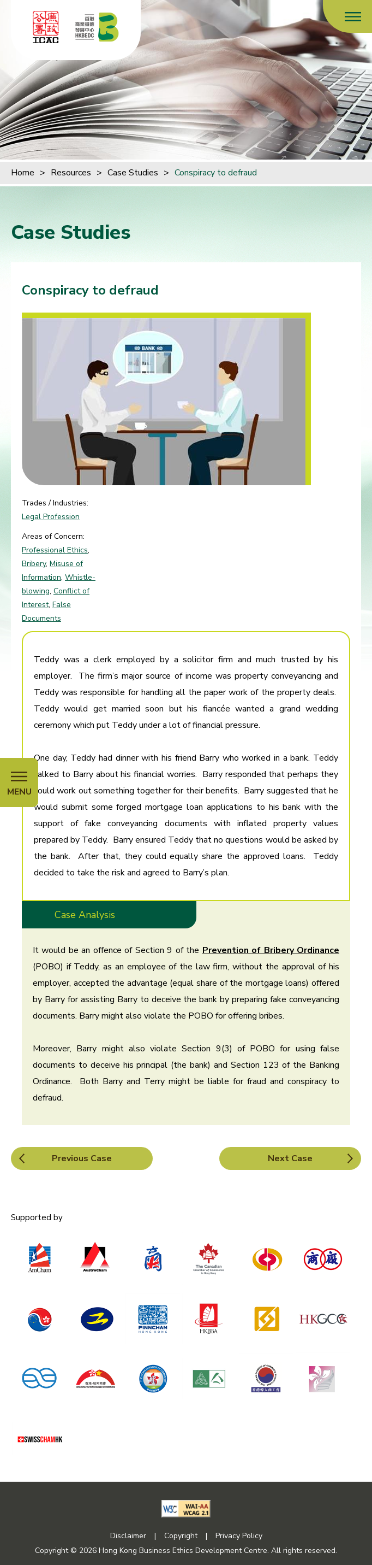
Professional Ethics (55, 550)
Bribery (34, 563)
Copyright (180, 1536)
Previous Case (82, 1158)
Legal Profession (51, 516)
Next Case (290, 1158)
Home (22, 173)
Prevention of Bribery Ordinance (270, 950)
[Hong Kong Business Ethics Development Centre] (97, 27)
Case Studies (132, 173)
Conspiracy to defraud (216, 173)
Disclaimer (128, 1536)
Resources (71, 173)
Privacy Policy (238, 1536)
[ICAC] (46, 27)
